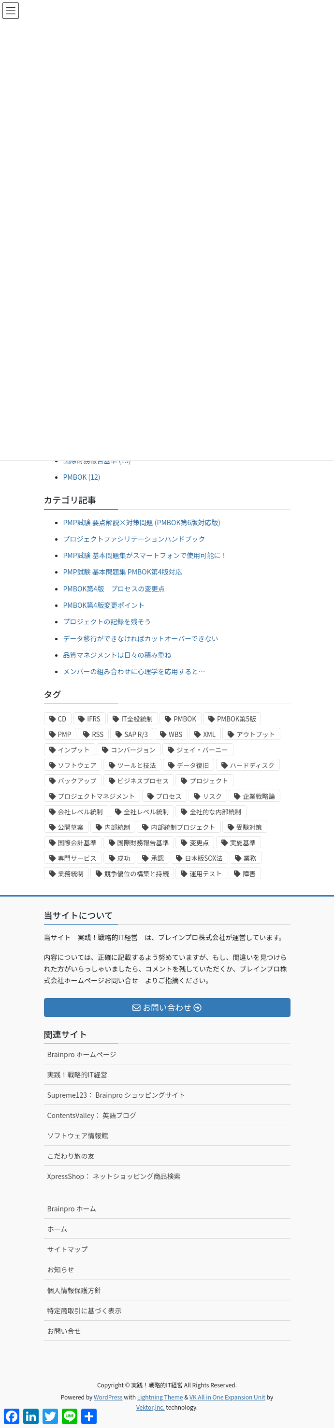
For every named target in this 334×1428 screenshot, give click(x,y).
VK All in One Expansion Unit (227, 1397)
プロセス (169, 796)
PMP (65, 734)
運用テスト (205, 873)
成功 (124, 858)
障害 (249, 873)
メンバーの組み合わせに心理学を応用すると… (134, 671)
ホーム (57, 1229)
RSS (97, 734)
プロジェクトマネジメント (96, 796)
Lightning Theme (160, 1397)
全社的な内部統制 (215, 811)
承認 (157, 858)
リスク (212, 796)
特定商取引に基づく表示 (84, 1310)
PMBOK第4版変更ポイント (104, 605)
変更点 (199, 842)
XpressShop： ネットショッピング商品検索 (114, 1176)
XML (209, 734)
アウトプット (255, 734)
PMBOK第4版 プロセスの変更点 (114, 588)
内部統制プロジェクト (183, 827)
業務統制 (71, 873)
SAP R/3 (136, 734)
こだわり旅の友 (71, 1156)
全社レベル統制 (146, 811)
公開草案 (71, 827)
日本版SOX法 (204, 858)
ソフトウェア (77, 765)
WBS (175, 734)
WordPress (108, 1397)
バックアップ (77, 780)
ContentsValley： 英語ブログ (91, 1115)
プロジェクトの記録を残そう (107, 621)
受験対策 (249, 827)
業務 (250, 858)
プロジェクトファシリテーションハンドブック (134, 539)
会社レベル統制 (80, 811)
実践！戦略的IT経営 (77, 1074)
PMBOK (185, 718)
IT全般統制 (137, 718)
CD (62, 718)
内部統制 (117, 827)
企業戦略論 (259, 796)
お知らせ (60, 1269)
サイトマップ (67, 1249)
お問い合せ (64, 1331)
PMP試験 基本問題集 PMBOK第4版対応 (122, 571)
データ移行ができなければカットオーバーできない (140, 638)
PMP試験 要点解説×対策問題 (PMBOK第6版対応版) (141, 522)
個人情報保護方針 (74, 1290)
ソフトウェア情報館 (77, 1135)
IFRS (93, 718)
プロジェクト (208, 780)
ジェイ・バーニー (202, 749)
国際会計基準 (77, 842)
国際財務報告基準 (143, 842)
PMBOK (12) (82, 477)
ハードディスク (252, 765)
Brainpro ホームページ (81, 1054)
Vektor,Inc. (150, 1407)
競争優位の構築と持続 (136, 873)
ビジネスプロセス (143, 780)
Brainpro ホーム (72, 1208)
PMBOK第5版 (236, 718)
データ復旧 (193, 765)
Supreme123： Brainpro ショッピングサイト (116, 1095)
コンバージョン (133, 749)
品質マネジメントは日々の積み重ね (117, 655)
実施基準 (243, 842)
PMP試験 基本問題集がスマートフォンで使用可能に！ (145, 555)
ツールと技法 (136, 765)
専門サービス (77, 858)
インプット (74, 749)
